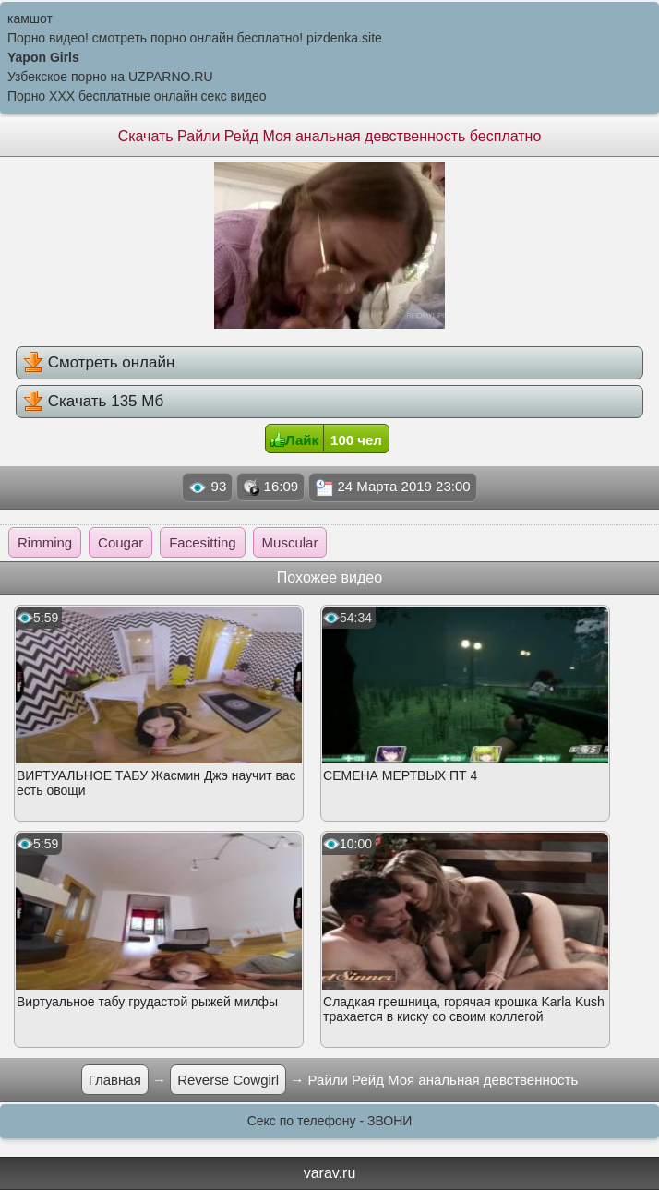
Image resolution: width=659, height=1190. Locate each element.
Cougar (120, 542)
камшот (30, 18)
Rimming (45, 542)
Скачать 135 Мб (93, 401)
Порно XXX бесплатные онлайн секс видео (137, 96)
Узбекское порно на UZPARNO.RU (110, 76)
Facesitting (202, 542)
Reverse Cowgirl (228, 1080)
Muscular (290, 542)
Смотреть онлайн (98, 362)
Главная (115, 1080)
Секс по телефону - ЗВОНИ (330, 1120)
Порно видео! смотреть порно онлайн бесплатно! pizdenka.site (194, 37)
